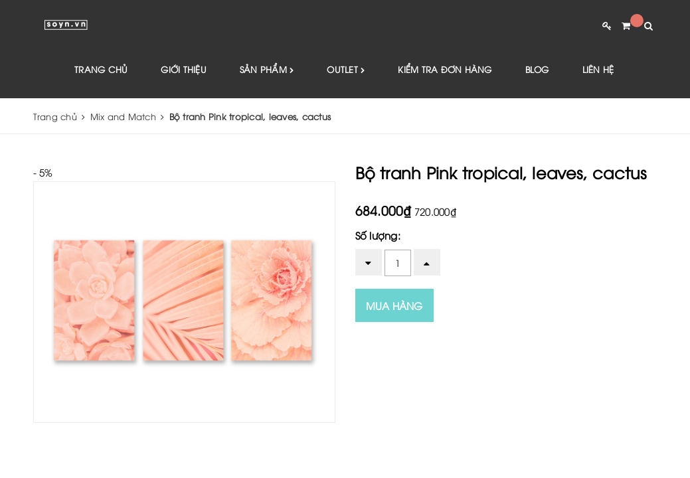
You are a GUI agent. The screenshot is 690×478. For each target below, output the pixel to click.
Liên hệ (598, 70)
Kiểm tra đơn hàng (444, 70)
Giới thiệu (184, 70)
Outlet (346, 71)
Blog (537, 70)
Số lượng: (377, 235)
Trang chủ (101, 70)
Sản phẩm (267, 71)
